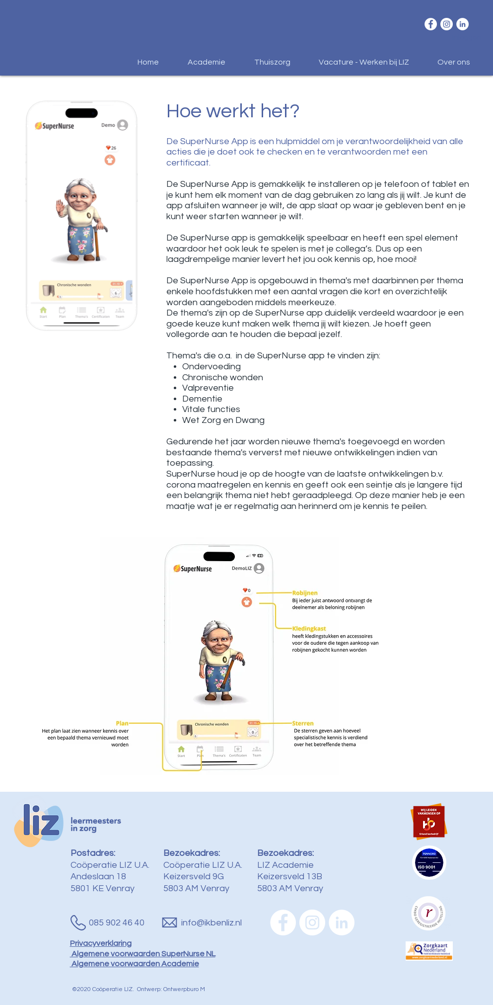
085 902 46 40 (116, 922)
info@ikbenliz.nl (211, 922)
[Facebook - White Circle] (430, 24)
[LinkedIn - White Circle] (462, 24)
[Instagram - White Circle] (446, 24)
